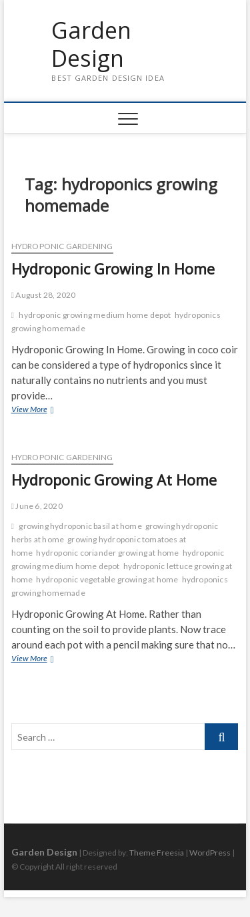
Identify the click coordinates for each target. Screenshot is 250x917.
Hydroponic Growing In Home (113, 268)
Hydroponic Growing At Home (114, 480)
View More (47, 410)
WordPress (210, 853)
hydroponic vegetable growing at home (107, 579)
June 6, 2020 (37, 506)
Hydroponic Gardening (62, 246)
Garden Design (91, 44)
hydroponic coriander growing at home (107, 553)
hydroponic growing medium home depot (95, 315)
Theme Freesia (156, 853)
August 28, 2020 (43, 295)
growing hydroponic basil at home (80, 526)
